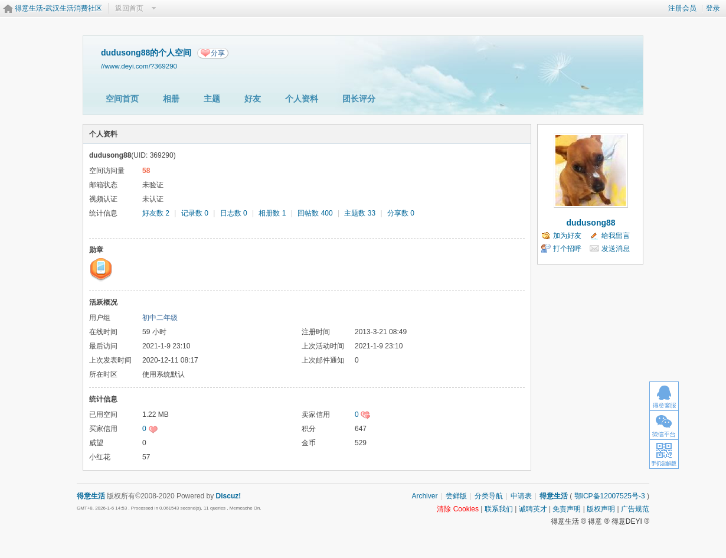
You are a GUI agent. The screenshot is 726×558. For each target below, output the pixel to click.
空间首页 (122, 98)
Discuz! (228, 496)
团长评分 (358, 98)
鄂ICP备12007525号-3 (609, 496)
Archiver (424, 496)
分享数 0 (400, 213)
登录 (713, 8)
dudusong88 (590, 222)
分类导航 (489, 496)
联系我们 (499, 509)
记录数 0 (194, 213)
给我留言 (615, 235)
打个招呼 (567, 248)
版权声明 (601, 509)
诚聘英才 (533, 509)
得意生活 (553, 496)
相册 (171, 98)
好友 (252, 98)
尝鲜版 (456, 496)
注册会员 (682, 8)
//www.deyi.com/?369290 (139, 66)
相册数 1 (272, 213)
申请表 (521, 496)
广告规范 (635, 509)
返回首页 (129, 8)
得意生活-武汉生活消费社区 (58, 8)
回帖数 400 (314, 213)
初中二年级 (160, 318)
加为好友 (567, 235)
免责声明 (566, 509)
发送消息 (615, 248)
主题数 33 (359, 213)
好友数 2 (155, 213)
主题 (212, 98)
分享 (218, 53)
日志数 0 (233, 213)
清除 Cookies (458, 509)
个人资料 (301, 98)
